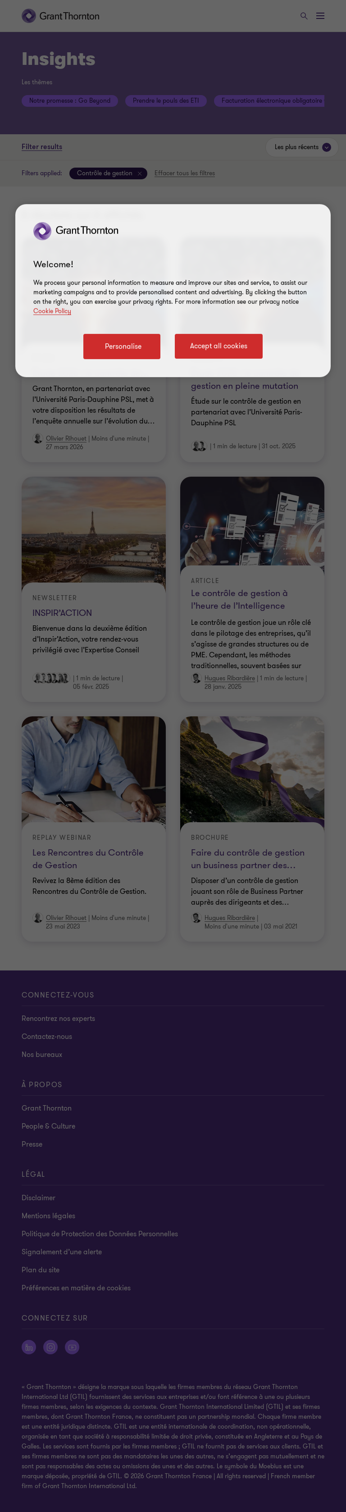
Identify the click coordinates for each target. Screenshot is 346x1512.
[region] (173, 290)
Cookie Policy (52, 311)
